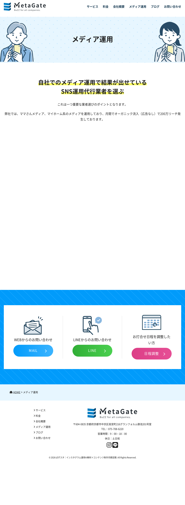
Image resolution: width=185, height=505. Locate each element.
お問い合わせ (172, 6)
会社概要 (119, 6)
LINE (92, 350)
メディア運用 (137, 6)
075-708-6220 (115, 429)
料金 (106, 6)
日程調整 (151, 353)
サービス (92, 6)
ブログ (155, 6)
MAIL (33, 350)
